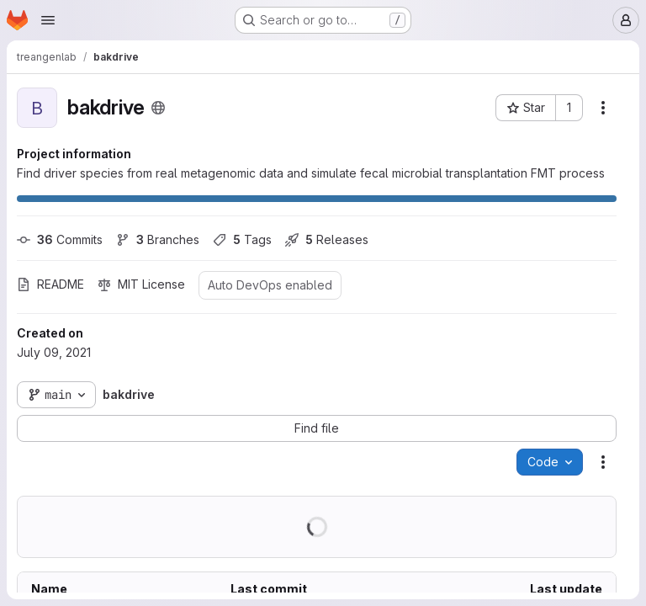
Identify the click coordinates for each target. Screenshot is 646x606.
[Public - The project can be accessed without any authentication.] (158, 107)
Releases (326, 239)
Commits (60, 239)
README (50, 284)
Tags (242, 239)
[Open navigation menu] (47, 20)
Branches (157, 239)
